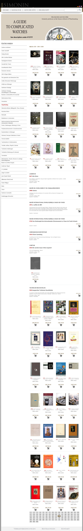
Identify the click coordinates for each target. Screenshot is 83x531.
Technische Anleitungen (7, 149)
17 (30, 514)
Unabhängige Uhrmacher (7, 196)
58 (59, 518)
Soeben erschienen (5, 47)
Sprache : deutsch (33, 225)
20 (40, 514)
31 (74, 514)
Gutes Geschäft (5, 50)
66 (34, 519)
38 (46, 516)
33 (30, 516)
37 (43, 516)
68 (40, 519)
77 (68, 519)
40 (52, 516)
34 (33, 516)
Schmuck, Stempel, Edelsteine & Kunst (10, 135)
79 (75, 519)
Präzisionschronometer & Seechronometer (11, 128)
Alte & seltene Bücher (6, 57)
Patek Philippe (5, 182)
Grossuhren (4, 101)
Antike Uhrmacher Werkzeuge (8, 81)
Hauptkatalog (4, 104)
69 (43, 519)
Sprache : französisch (48, 210)
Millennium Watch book (7, 179)
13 (68, 512)
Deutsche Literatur (6, 71)
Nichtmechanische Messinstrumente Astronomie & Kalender (10, 122)
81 (30, 521)
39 (49, 516)
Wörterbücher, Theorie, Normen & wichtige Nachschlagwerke (11, 159)
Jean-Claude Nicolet (6, 176)
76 (65, 519)
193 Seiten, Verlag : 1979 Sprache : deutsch (48, 252)
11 (62, 512)
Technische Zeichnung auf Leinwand (10, 152)
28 (65, 514)
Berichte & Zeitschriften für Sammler (10, 94)
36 (40, 516)
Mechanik (3, 115)
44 (65, 516)
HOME (6, 10)
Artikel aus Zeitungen (6, 84)
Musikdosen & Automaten (7, 118)
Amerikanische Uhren (6, 67)
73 (56, 519)
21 (43, 514)
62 (71, 518)
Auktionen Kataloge (6, 87)
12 (65, 512)
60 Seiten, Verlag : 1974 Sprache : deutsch (48, 238)
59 (62, 518)
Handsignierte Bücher (6, 60)
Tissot (2, 189)
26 (59, 514)
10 (59, 512)
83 (37, 521)
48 (78, 516)
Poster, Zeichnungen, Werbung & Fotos (10, 125)
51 (37, 518)
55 (49, 518)
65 (30, 519)
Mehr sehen (35, 69)
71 (49, 519)
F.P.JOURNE (4, 169)
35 (37, 516)
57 (56, 518)
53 (43, 518)
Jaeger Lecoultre (5, 172)
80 (78, 519)
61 (68, 518)
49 (30, 518)
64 (78, 518)
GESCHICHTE (30, 10)
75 (62, 519)
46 (71, 516)
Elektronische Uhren (6, 98)
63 (74, 518)
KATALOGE (16, 10)
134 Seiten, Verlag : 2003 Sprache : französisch (48, 195)
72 (52, 519)
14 (71, 512)
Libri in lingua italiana (6, 74)
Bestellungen (48, 529)
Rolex (2, 186)
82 (34, 521)
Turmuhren (4, 155)
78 (71, 519)
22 (46, 514)
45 (68, 516)
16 (78, 512)
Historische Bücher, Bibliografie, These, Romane (12, 108)
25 (56, 514)
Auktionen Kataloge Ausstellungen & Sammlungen (8, 91)
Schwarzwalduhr (5, 138)
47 (75, 516)
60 (65, 518)
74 (59, 519)
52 (40, 518)
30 (71, 514)
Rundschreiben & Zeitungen (8, 132)
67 (37, 519)
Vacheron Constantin (6, 193)
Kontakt (65, 529)
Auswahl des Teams (6, 64)
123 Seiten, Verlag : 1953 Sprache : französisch (48, 294)
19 (37, 514)
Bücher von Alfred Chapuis (7, 162)
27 (62, 514)
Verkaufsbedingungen (24, 529)
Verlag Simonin (5, 54)
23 (49, 514)
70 (46, 519)
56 (52, 518)
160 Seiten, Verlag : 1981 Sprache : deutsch (48, 180)
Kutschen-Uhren (5, 111)
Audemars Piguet (5, 166)
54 (46, 518)
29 (68, 514)
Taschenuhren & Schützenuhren (9, 142)
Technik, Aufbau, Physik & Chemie (9, 145)
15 (74, 512)
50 (34, 518)
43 (62, 516)
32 (78, 514)
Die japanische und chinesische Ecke (10, 77)
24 (52, 514)
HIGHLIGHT (44, 10)
